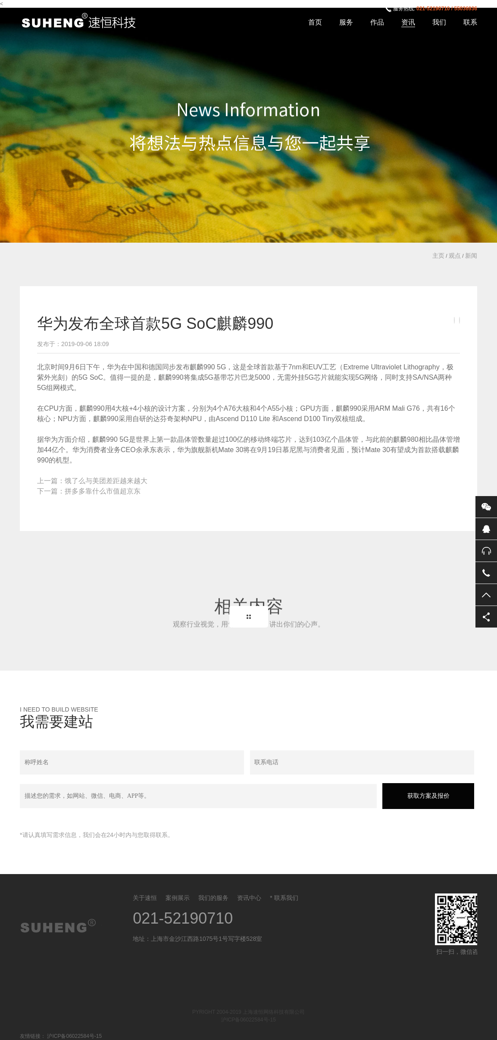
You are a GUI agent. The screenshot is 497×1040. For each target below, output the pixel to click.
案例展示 (178, 897)
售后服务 (486, 551)
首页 (315, 22)
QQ (486, 529)
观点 (455, 255)
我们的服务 (213, 897)
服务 (346, 22)
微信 (486, 507)
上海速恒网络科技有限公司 (83, 21)
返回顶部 (486, 595)
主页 (438, 255)
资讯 (408, 22)
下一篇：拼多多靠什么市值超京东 (89, 491)
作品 (377, 22)
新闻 (471, 255)
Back (248, 617)
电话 (486, 573)
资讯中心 (249, 897)
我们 (439, 22)
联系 (470, 22)
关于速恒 (145, 897)
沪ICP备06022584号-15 (248, 1020)
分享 (486, 617)
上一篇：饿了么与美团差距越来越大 (92, 480)
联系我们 (286, 897)
